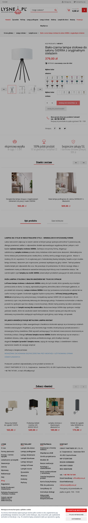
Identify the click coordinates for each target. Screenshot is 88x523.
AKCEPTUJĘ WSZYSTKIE (76, 510)
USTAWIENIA (76, 519)
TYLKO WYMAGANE (76, 515)
